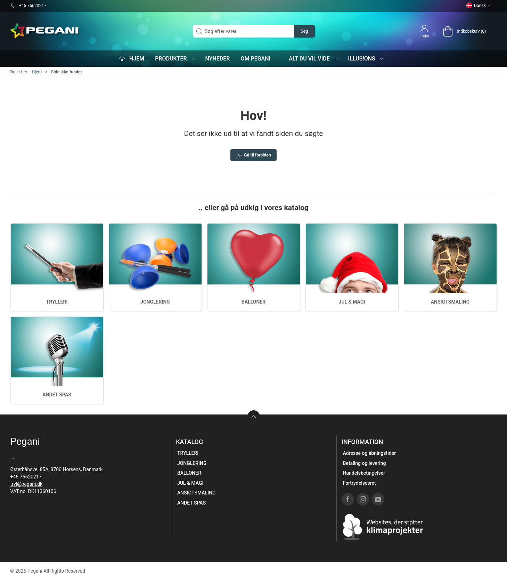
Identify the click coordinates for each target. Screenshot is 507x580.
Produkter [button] (175, 58)
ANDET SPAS (56, 394)
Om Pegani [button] (259, 58)
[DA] (45, 31)
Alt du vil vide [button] (313, 58)
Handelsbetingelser (364, 473)
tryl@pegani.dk (26, 484)
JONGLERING (155, 302)
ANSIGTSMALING (450, 302)
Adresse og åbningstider (369, 453)
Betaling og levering (364, 463)
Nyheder (217, 58)
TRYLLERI (56, 302)
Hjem (37, 72)
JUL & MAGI (351, 302)
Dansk (478, 5)
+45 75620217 (26, 477)
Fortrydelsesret (359, 483)
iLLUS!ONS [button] (366, 58)
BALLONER (253, 302)
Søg (304, 31)
